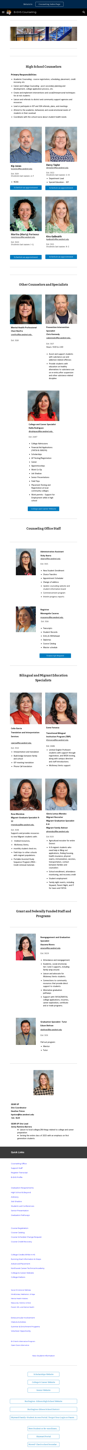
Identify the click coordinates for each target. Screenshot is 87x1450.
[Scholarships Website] (43, 1374)
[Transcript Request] (55, 656)
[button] (3, 12)
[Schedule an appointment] (26, 187)
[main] (43, 67)
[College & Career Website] (43, 1382)
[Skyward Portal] (43, 1436)
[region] (43, 4)
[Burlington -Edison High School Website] (43, 1401)
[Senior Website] (43, 1390)
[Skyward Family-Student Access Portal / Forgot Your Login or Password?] (43, 1417)
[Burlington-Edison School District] (43, 1409)
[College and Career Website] (43, 509)
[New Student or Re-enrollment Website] (43, 1429)
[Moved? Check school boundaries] (43, 1444)
